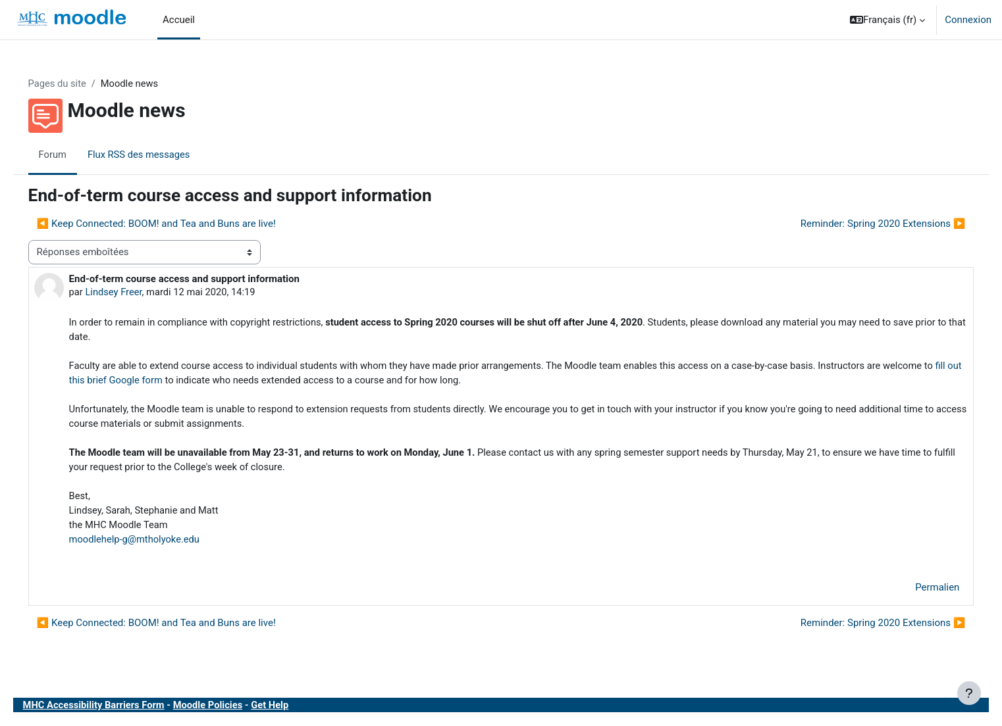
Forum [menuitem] (71, 154)
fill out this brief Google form (203, 383)
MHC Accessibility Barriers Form (113, 711)
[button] (887, 19)
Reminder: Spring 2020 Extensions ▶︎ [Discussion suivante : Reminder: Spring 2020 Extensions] (864, 224)
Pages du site (76, 83)
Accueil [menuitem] (179, 20)
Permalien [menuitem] (919, 594)
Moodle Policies (230, 711)
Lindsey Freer (133, 293)
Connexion (968, 20)
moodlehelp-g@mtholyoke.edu (154, 545)
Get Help (294, 711)
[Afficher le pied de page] (969, 693)
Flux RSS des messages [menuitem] (159, 154)
